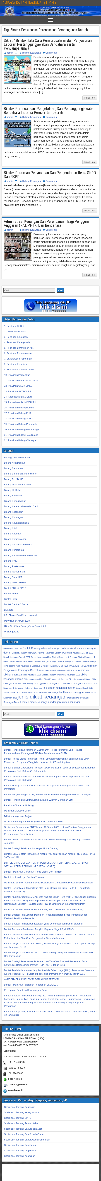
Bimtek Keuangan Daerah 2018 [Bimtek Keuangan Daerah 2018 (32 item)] (25, 653)
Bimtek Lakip (10, 599)
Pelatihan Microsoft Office (17, 810)
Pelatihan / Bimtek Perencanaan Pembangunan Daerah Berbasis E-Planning (43, 909)
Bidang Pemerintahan (15, 539)
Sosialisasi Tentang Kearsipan (19, 1156)
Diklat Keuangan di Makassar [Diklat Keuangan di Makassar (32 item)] (79, 683)
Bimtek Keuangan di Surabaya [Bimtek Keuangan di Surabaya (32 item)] (27, 666)
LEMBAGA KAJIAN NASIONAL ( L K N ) (28, 3)
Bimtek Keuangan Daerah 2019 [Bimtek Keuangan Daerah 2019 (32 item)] (52, 653)
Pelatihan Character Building (19, 805)
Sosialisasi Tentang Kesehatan (20, 1145)
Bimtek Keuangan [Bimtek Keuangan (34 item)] (33, 648)
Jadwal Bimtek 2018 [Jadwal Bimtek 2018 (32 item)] (84, 688)
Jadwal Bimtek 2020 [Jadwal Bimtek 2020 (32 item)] (29, 692)
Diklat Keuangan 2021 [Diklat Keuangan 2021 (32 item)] (70, 675)
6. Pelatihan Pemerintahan (18, 353)
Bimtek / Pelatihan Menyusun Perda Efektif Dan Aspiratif (33, 871)
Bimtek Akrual (11, 593)
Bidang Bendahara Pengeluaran (20, 473)
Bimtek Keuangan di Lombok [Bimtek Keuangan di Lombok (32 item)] (69, 661)
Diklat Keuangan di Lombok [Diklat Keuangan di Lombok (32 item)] (55, 683)
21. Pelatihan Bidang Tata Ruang (21, 435)
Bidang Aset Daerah (14, 462)
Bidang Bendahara (13, 468)
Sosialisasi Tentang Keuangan (19, 1107)
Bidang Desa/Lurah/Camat (18, 484)
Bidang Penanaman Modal (18, 544)
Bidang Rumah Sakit (14, 571)
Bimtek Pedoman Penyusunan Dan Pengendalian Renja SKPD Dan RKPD (50, 174)
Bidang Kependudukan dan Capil (21, 506)
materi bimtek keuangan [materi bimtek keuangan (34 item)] (35, 702)
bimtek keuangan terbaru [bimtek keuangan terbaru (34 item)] (75, 665)
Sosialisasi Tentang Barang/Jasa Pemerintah (27, 1139)
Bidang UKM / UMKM (15, 582)
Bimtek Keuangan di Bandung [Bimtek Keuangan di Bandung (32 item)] (64, 657)
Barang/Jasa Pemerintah (17, 457)
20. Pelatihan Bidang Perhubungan (22, 429)
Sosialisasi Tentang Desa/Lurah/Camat (24, 1134)
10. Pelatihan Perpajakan (17, 375)
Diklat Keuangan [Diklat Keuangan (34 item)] (12, 674)
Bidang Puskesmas (14, 566)
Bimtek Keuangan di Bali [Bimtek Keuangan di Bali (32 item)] (41, 657)
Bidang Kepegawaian (15, 501)
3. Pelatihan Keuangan (16, 337)
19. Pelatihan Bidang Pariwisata (20, 424)
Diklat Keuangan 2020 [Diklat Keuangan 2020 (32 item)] (51, 675)
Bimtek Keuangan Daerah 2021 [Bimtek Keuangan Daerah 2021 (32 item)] (16, 657)
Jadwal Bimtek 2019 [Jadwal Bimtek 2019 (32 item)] (11, 692)
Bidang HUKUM (12, 490)
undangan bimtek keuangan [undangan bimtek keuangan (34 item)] (65, 702)
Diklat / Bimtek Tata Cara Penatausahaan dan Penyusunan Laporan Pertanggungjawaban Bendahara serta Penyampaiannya (48, 44)
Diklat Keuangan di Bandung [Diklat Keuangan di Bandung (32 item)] (56, 679)
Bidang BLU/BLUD (13, 479)
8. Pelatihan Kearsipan (16, 364)
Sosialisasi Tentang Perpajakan (20, 1150)
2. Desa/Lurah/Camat (15, 331)
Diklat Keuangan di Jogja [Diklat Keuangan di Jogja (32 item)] (32, 683)
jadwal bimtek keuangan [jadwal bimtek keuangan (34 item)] (70, 692)
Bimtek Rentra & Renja (16, 604)
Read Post (89, 97)
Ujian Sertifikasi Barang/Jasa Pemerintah (25, 626)
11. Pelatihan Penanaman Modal (21, 380)
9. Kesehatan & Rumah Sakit (19, 369)
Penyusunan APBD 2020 (17, 620)
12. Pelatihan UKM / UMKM (18, 386)
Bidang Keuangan (31, 52)
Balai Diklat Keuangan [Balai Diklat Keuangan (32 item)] (12, 648)
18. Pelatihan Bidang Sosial (18, 418)
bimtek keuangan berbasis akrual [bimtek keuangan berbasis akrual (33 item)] (59, 648)
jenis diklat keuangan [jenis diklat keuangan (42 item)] (42, 697)
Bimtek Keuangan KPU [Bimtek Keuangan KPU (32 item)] (50, 666)
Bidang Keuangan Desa (16, 522)
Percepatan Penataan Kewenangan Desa (25, 990)
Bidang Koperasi (12, 533)
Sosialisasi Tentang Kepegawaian (21, 1112)
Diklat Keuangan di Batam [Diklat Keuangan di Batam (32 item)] (80, 679)
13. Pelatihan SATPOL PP (17, 391)
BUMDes (8, 610)
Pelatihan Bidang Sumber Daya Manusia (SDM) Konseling (34, 821)
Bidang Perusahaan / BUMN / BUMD (23, 555)
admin (10, 52)
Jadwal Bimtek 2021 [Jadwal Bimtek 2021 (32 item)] (47, 692)
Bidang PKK (10, 560)
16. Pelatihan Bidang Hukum (19, 407)
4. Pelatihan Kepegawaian (17, 342)
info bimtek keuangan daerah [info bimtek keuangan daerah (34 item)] (59, 687)
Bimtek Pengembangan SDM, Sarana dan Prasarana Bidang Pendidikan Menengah (47, 794)
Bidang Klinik (11, 528)
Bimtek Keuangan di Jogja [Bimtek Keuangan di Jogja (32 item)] (45, 661)
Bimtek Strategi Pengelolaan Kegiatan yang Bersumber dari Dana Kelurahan (43, 923)
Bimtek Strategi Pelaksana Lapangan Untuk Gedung (31, 848)
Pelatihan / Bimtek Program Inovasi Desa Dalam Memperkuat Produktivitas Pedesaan (48, 882)
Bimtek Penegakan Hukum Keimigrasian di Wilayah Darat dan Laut (38, 799)
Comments (51, 52)
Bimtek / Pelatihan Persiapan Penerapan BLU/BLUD (31, 984)
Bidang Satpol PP (13, 577)
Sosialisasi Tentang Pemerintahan (21, 1123)
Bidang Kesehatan (13, 512)
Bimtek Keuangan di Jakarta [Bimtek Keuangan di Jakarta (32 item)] (21, 661)
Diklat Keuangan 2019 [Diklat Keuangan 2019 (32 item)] (32, 675)
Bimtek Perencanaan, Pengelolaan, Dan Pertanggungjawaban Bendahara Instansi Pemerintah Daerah (49, 110)
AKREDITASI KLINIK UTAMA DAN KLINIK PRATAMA (31, 979)
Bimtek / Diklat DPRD (15, 588)
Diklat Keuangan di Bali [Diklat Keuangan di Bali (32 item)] (33, 679)
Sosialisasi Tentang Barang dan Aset (23, 1128)
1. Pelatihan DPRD (14, 326)
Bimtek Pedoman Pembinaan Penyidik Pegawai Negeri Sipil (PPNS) (39, 929)
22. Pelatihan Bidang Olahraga (20, 440)
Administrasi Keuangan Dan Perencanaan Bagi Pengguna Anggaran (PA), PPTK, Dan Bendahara (47, 223)
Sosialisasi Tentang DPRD (17, 1118)
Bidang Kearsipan (13, 495)
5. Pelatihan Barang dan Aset (19, 347)
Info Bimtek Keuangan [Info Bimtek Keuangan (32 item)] (32, 688)
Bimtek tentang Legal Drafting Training (24, 877)
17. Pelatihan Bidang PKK (17, 413)
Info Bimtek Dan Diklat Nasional (20, 615)
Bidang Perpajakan (14, 550)
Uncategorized (11, 631)
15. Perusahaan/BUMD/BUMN (20, 402)
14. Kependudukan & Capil (18, 396)
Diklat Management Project (18, 816)
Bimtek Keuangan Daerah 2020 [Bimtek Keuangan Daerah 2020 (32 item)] (79, 653)
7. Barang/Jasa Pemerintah (18, 358)
